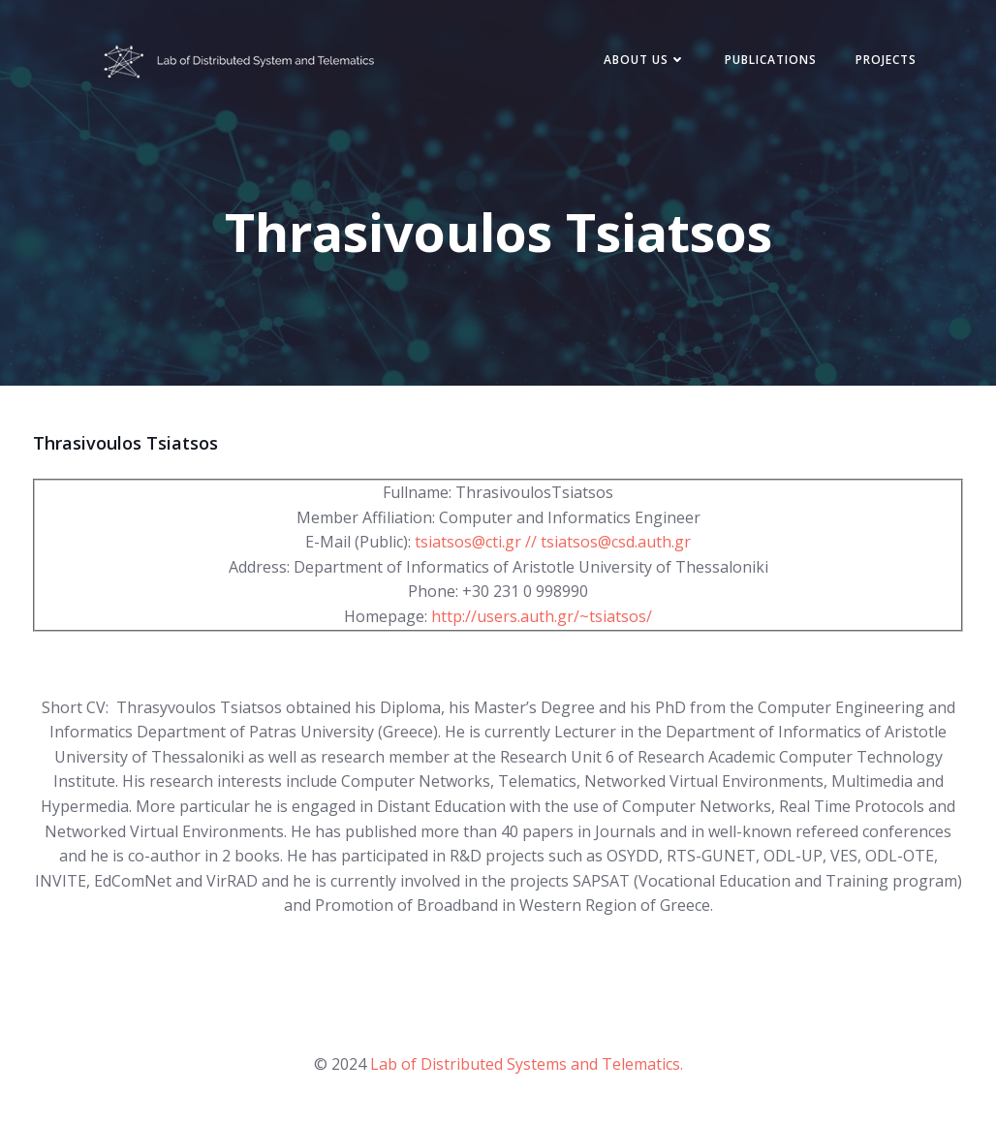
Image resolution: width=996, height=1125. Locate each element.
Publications (771, 59)
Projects (886, 59)
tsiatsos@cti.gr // (478, 541)
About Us (645, 59)
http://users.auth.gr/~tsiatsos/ (541, 616)
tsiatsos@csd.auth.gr (616, 541)
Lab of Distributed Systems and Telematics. (526, 1064)
